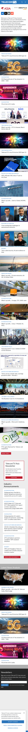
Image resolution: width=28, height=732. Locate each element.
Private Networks (6, 53)
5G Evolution (5, 77)
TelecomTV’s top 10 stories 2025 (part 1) (13, 152)
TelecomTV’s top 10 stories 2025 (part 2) (13, 56)
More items (6, 453)
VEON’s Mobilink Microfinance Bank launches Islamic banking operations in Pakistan (13, 528)
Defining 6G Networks (7, 587)
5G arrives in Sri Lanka (8, 104)
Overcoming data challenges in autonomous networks (10, 226)
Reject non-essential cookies (13, 725)
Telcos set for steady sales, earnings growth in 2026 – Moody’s (12, 374)
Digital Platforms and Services (10, 173)
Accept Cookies (13, 721)
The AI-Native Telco (6, 125)
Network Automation (7, 223)
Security (3, 248)
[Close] (24, 712)
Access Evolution (6, 198)
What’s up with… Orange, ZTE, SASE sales (14, 300)
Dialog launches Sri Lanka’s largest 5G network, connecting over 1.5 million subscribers (13, 517)
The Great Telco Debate (7, 396)
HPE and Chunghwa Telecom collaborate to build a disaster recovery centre (13, 550)
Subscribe (14, 477)
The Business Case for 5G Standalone (12, 398)
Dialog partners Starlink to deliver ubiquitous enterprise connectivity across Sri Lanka (13, 494)
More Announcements (12, 557)
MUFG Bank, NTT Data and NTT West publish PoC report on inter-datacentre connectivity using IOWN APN (13, 506)
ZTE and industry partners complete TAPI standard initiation (12, 539)
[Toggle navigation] (25, 2)
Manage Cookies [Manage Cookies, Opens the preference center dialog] (13, 728)
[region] (13, 721)
